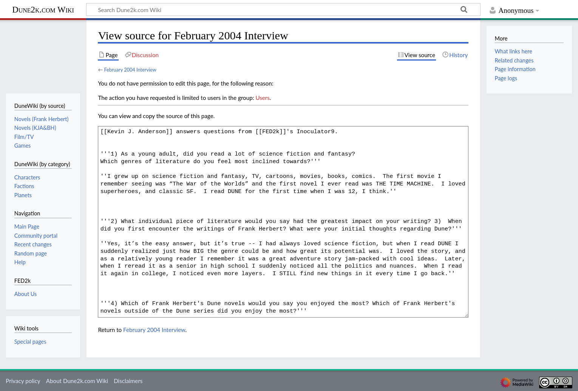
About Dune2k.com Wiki (77, 380)
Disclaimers (128, 380)
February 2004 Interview (130, 70)
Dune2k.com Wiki (43, 9)
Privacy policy (23, 380)
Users (262, 97)
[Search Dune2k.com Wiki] (283, 9)
